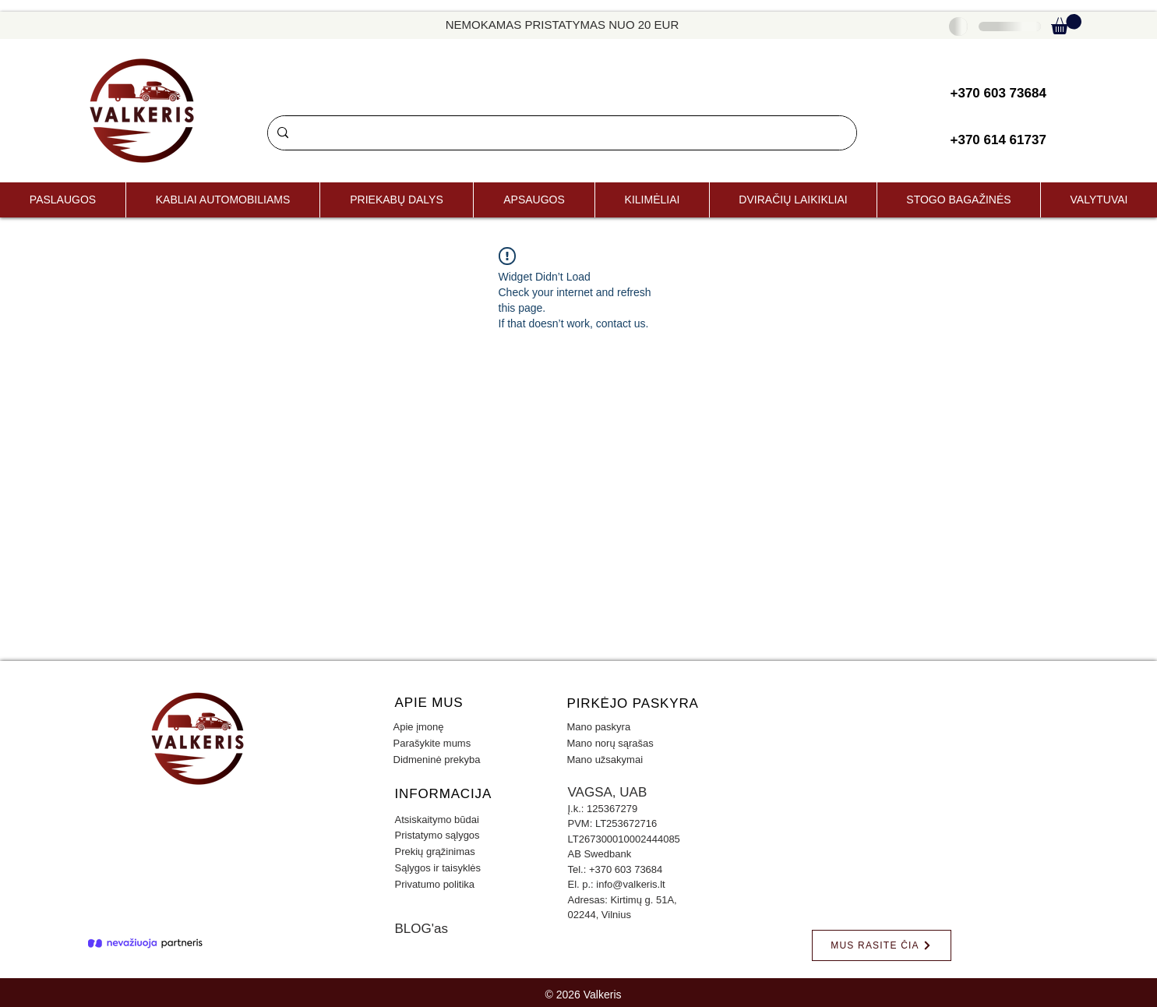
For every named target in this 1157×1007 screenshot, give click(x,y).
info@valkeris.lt (630, 884)
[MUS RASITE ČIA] (881, 945)
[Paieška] (561, 133)
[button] (1066, 24)
